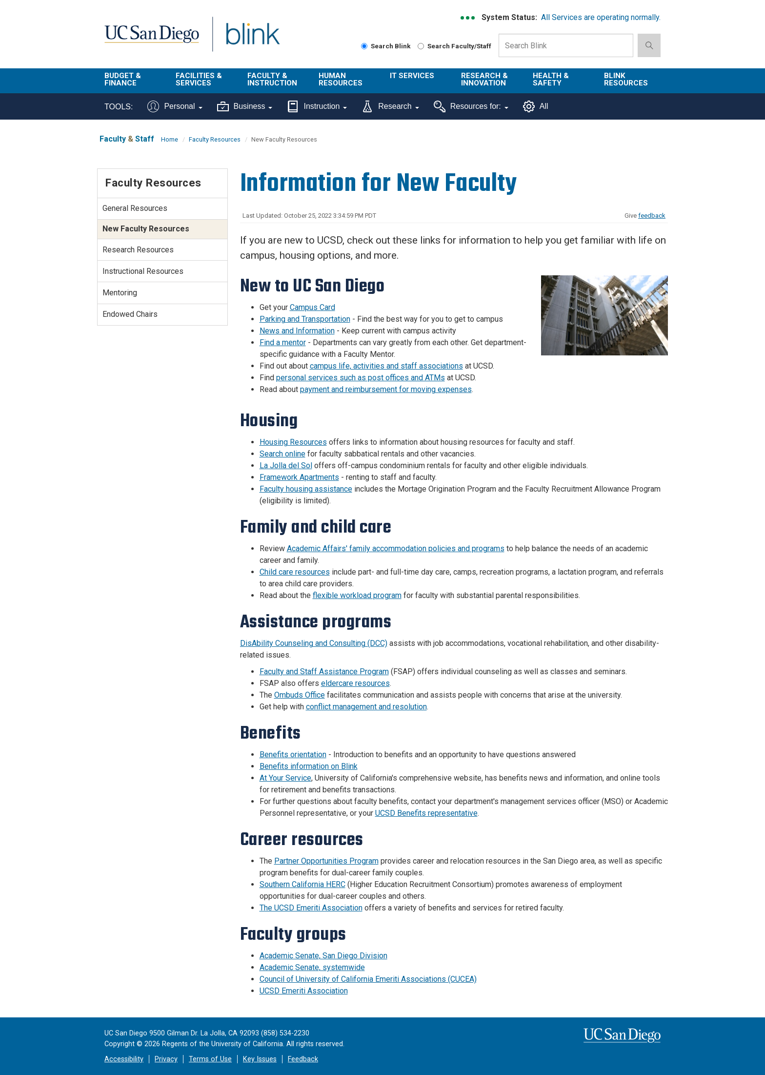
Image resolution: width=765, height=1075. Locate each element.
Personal (174, 106)
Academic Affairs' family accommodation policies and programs (395, 548)
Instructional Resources (142, 271)
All (535, 106)
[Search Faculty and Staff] (421, 46)
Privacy (166, 1059)
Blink (252, 40)
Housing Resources (293, 442)
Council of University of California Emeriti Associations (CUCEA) (368, 979)
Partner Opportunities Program (326, 861)
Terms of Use (210, 1059)
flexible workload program (357, 595)
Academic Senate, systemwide (312, 967)
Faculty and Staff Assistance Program (324, 671)
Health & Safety (551, 79)
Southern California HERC (302, 884)
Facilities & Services (199, 79)
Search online (282, 453)
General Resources (134, 208)
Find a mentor (283, 342)
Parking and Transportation (305, 319)
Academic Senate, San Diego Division (323, 955)
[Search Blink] (364, 46)
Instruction (317, 106)
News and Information (297, 330)
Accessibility (123, 1059)
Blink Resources (626, 79)
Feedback (303, 1059)
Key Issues (260, 1059)
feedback (651, 215)
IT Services (412, 75)
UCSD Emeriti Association (304, 990)
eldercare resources (355, 683)
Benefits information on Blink (309, 766)
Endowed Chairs (130, 314)
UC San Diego (151, 40)
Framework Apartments (299, 477)
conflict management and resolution (366, 706)
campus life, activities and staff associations (386, 366)
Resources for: (471, 106)
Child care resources (295, 572)
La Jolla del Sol (286, 465)
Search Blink (386, 46)
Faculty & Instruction (272, 79)
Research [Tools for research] (390, 106)
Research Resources (138, 249)
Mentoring (119, 292)
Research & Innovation (484, 79)
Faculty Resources (215, 139)
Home (169, 139)
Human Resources (340, 79)
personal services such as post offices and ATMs (360, 377)
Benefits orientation (293, 754)
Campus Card (312, 307)
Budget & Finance (122, 79)
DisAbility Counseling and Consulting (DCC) (313, 643)
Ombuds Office (299, 695)
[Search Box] (566, 45)
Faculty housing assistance (306, 489)
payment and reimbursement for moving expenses (386, 389)
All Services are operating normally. (601, 17)
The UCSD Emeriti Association (311, 907)
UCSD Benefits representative (426, 813)
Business (245, 106)
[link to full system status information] (468, 18)
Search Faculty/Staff (454, 46)
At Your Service (285, 778)
